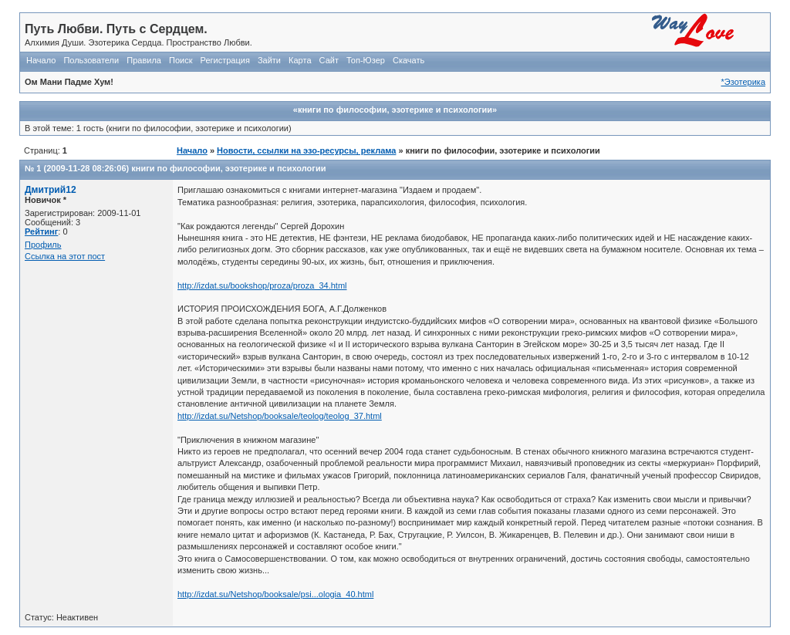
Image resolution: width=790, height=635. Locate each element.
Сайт (329, 60)
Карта (300, 60)
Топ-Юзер (365, 60)
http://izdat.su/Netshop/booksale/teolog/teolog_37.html (279, 416)
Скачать (408, 60)
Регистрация (225, 60)
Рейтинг (41, 231)
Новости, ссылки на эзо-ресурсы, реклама (306, 150)
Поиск (180, 60)
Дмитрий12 (50, 189)
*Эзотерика (743, 81)
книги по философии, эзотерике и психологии (228, 168)
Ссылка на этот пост (65, 256)
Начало (41, 60)
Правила (144, 60)
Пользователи (91, 60)
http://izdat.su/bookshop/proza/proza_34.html (262, 285)
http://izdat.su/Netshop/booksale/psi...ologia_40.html (275, 594)
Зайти (269, 60)
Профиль (43, 244)
